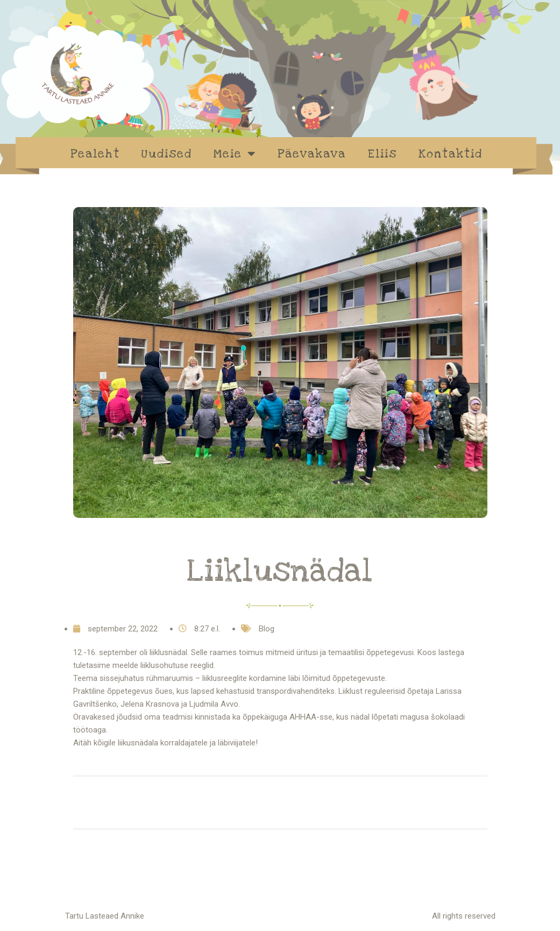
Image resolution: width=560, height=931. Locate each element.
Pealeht (95, 153)
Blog (266, 629)
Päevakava (312, 153)
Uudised (166, 153)
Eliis (382, 153)
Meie (235, 153)
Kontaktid (451, 153)
